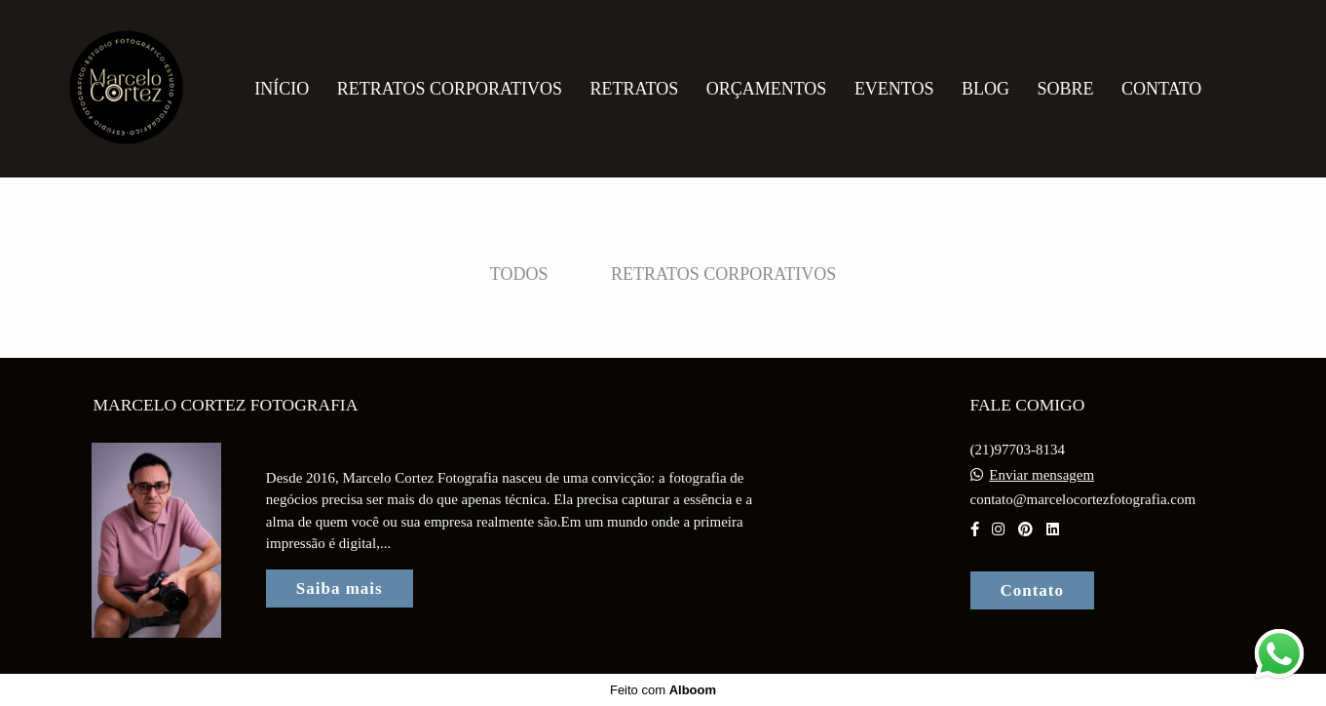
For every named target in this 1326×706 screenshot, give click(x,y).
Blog (985, 88)
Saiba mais (339, 588)
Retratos (633, 88)
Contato (1161, 88)
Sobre (1066, 88)
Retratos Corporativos (449, 88)
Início (281, 88)
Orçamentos (766, 88)
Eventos (894, 88)
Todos (519, 274)
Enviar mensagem (1041, 475)
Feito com (663, 690)
